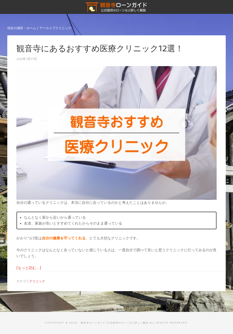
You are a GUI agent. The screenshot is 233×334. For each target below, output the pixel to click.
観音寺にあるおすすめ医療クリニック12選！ (99, 48)
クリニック (37, 281)
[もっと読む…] (28, 268)
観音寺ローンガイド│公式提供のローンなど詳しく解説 (116, 7)
